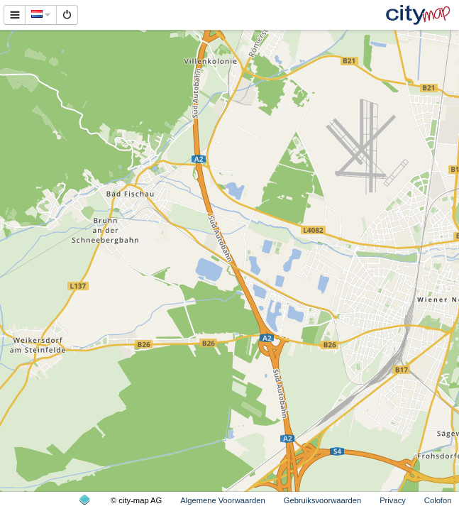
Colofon (438, 500)
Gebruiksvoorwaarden (322, 500)
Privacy (393, 500)
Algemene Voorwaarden (222, 500)
